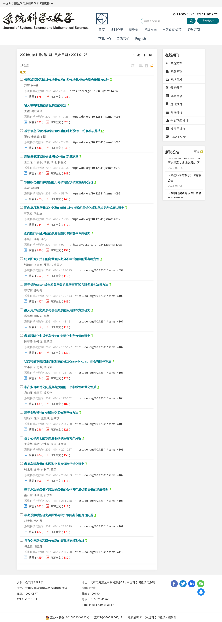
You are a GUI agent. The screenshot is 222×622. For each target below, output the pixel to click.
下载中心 (104, 38)
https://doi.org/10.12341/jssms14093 (95, 116)
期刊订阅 (193, 29)
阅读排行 (174, 112)
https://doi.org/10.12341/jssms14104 (99, 398)
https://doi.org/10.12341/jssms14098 (97, 244)
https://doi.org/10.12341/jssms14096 (95, 193)
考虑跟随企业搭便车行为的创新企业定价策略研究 (57, 336)
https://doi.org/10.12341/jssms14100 (99, 296)
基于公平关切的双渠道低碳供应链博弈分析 (52, 438)
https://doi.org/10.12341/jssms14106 (99, 449)
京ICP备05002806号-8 (108, 617)
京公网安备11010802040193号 (67, 617)
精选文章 (174, 63)
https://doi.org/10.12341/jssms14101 (99, 321)
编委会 (133, 29)
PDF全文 (56, 96)
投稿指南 (150, 29)
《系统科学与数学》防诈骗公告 (184, 178)
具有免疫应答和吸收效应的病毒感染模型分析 (54, 541)
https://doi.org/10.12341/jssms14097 (95, 219)
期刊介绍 (116, 29)
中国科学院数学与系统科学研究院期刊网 (28, 3)
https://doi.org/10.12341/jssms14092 (94, 91)
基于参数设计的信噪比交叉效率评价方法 (51, 413)
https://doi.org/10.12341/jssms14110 (99, 552)
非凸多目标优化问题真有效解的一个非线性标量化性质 (60, 387)
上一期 (136, 55)
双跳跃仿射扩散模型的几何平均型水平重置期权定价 (58, 182)
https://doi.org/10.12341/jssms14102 (99, 347)
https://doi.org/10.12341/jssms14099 (99, 270)
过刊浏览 (174, 104)
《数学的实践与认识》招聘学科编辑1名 (184, 196)
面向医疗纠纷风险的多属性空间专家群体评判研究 (57, 233)
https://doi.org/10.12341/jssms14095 (95, 168)
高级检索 (208, 21)
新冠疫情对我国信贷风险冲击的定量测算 (51, 156)
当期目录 (174, 96)
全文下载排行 (177, 120)
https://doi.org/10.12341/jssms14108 (99, 501)
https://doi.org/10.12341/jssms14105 (99, 424)
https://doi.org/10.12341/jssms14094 (95, 142)
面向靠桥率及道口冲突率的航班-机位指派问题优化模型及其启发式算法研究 (74, 208)
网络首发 (174, 79)
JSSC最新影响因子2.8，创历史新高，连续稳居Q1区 (184, 160)
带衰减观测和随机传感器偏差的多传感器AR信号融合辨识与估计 (66, 80)
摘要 (31, 96)
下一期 (147, 55)
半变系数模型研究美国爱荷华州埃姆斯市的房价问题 (58, 515)
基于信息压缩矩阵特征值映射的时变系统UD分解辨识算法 (62, 131)
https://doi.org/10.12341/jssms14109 (99, 526)
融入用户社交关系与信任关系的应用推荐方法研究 (57, 310)
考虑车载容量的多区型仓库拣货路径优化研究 (54, 464)
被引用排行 (175, 129)
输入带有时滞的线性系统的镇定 (45, 105)
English (140, 38)
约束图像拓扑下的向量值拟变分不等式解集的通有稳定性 (61, 259)
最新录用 (174, 88)
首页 (101, 29)
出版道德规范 (172, 29)
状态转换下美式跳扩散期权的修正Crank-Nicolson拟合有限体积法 (67, 361)
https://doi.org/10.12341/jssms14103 (99, 373)
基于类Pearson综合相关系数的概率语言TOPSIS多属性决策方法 (66, 284)
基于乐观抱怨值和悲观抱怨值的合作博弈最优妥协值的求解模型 (66, 489)
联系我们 (123, 38)
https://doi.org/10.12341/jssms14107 (99, 475)
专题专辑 (174, 71)
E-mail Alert (176, 137)
